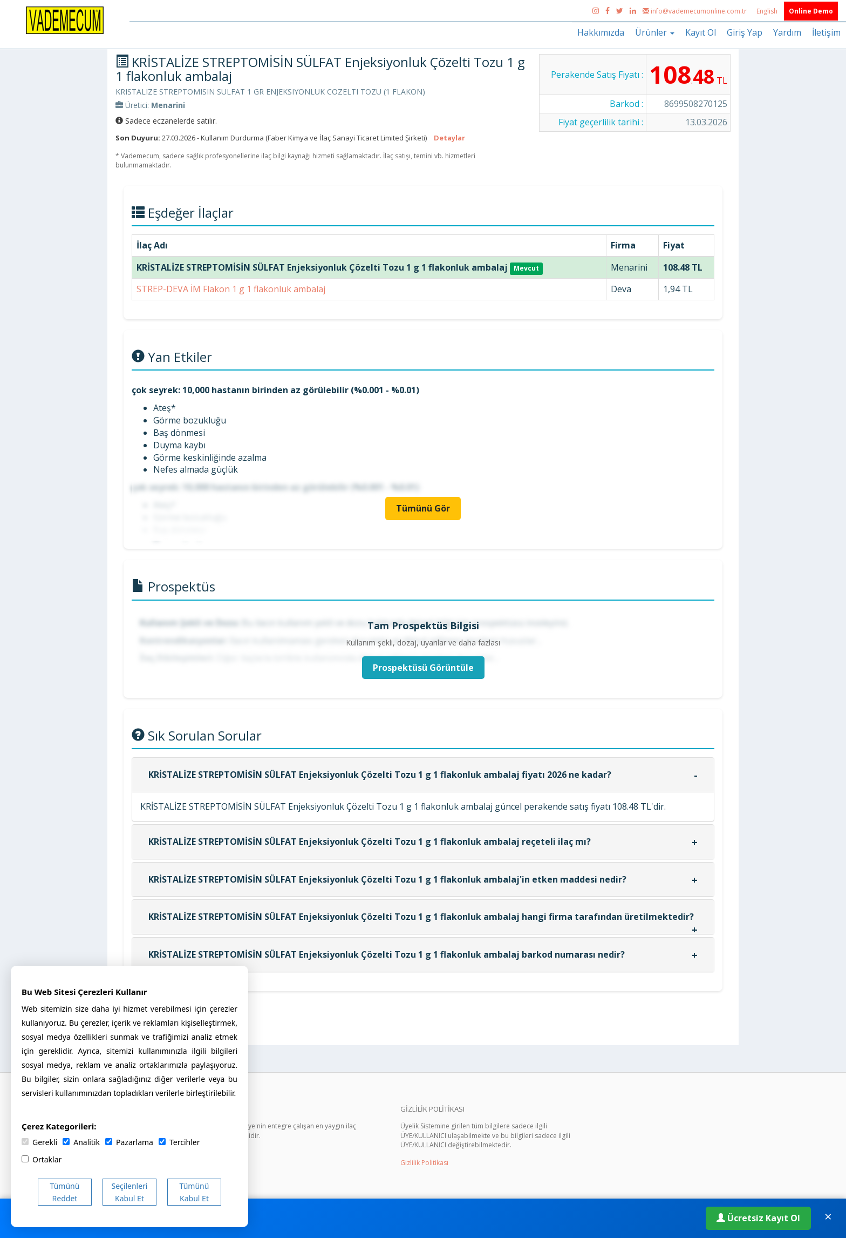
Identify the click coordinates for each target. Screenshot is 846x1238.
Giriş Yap (744, 32)
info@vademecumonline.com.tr (695, 11)
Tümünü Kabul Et (194, 1192)
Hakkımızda (600, 32)
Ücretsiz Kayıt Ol (758, 1218)
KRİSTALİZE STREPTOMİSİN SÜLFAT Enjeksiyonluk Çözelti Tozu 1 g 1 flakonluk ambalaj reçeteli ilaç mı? (369, 841)
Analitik (81, 1142)
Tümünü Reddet (65, 1192)
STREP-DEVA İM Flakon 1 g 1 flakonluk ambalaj (231, 289)
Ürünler (654, 32)
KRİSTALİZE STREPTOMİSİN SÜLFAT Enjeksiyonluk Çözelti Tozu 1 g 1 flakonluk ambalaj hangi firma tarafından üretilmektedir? (421, 917)
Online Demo (811, 11)
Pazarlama (129, 1142)
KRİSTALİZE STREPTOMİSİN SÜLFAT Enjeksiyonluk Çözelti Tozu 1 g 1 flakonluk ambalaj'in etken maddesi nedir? (387, 879)
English (767, 11)
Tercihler (179, 1142)
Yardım (787, 32)
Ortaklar (42, 1159)
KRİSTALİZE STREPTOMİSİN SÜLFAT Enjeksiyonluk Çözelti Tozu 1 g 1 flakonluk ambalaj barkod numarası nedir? (386, 954)
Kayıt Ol (700, 32)
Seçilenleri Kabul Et (130, 1192)
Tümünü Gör (423, 508)
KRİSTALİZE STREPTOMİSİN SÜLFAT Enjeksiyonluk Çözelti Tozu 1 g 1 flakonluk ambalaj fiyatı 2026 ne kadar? (379, 775)
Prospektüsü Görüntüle (423, 668)
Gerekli (39, 1142)
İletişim (826, 32)
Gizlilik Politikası (424, 1162)
